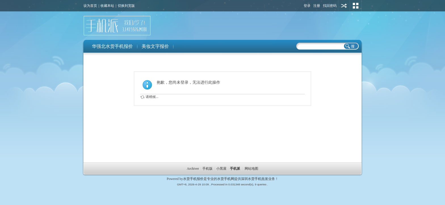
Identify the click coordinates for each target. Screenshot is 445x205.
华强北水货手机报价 (112, 46)
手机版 (207, 169)
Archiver (193, 169)
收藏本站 (107, 6)
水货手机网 (225, 179)
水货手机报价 (193, 179)
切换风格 (355, 5)
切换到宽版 (126, 6)
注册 (316, 6)
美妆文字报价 (155, 46)
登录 (307, 6)
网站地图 (251, 169)
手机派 (235, 169)
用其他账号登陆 (344, 5)
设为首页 (90, 6)
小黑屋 (221, 169)
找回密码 (330, 6)
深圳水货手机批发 (254, 179)
